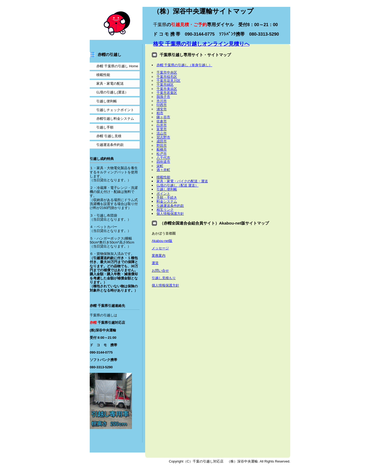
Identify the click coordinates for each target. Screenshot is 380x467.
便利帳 (106, 101)
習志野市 (163, 137)
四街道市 (163, 162)
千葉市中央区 (166, 72)
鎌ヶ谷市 (163, 117)
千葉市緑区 (165, 85)
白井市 (161, 125)
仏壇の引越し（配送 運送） (177, 185)
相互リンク (165, 210)
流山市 (161, 133)
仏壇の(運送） (112, 92)
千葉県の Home (117, 66)
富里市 (161, 129)
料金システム (166, 201)
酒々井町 (163, 170)
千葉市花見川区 (168, 81)
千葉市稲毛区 (166, 77)
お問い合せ (160, 271)
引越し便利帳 (166, 189)
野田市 (161, 145)
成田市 (161, 141)
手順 (104, 127)
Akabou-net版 (162, 241)
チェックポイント (115, 110)
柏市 (159, 113)
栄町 (159, 166)
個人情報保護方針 (170, 214)
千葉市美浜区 (166, 89)
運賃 (155, 263)
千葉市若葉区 (166, 93)
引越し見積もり (164, 278)
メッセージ (160, 248)
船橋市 (161, 149)
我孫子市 (163, 97)
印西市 (161, 105)
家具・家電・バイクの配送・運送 (182, 181)
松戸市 (161, 154)
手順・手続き (166, 197)
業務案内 (158, 256)
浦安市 (161, 109)
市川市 (161, 101)
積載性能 (163, 177)
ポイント (163, 194)
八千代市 (163, 158)
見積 (108, 136)
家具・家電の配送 (110, 83)
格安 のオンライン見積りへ (201, 44)
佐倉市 (161, 121)
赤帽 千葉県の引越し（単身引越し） (184, 65)
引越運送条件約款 (170, 206)
